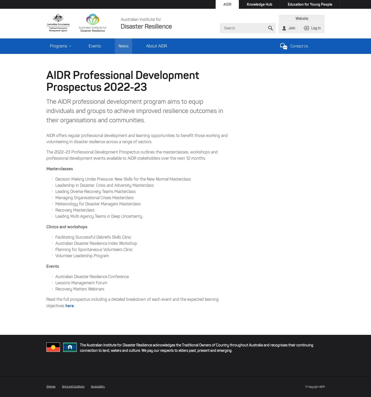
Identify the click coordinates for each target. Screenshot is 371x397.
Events (95, 46)
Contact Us (299, 46)
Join (291, 28)
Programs (60, 46)
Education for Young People (310, 4)
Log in (316, 28)
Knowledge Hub (259, 4)
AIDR (227, 4)
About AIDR (156, 46)
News (124, 46)
